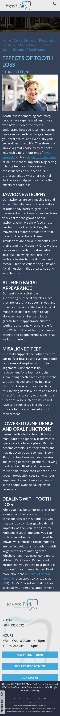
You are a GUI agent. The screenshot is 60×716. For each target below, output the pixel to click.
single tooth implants (41, 157)
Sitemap (35, 690)
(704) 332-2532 (13, 625)
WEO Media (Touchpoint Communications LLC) (25, 687)
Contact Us (30, 680)
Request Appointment (30, 669)
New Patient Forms (30, 657)
